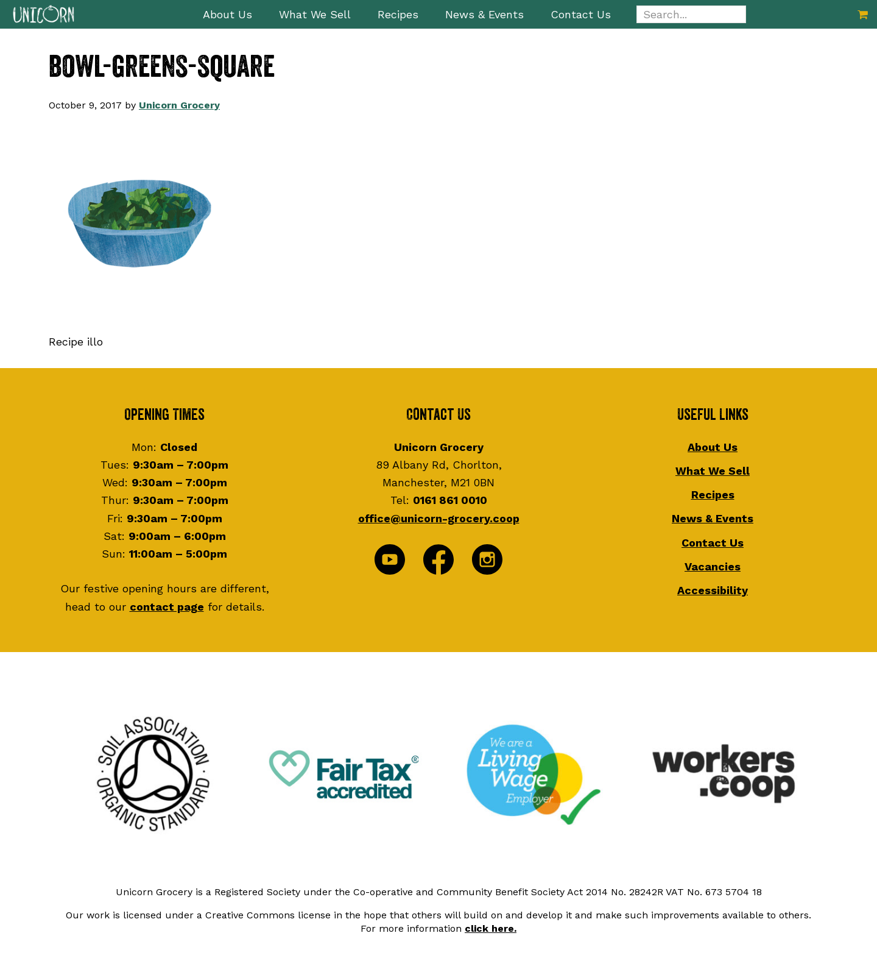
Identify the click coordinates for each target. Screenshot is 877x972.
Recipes (712, 494)
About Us (713, 447)
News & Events (712, 518)
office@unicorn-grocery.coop (439, 518)
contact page (167, 606)
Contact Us (713, 542)
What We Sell (712, 470)
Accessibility (712, 590)
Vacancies (713, 566)
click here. (490, 928)
